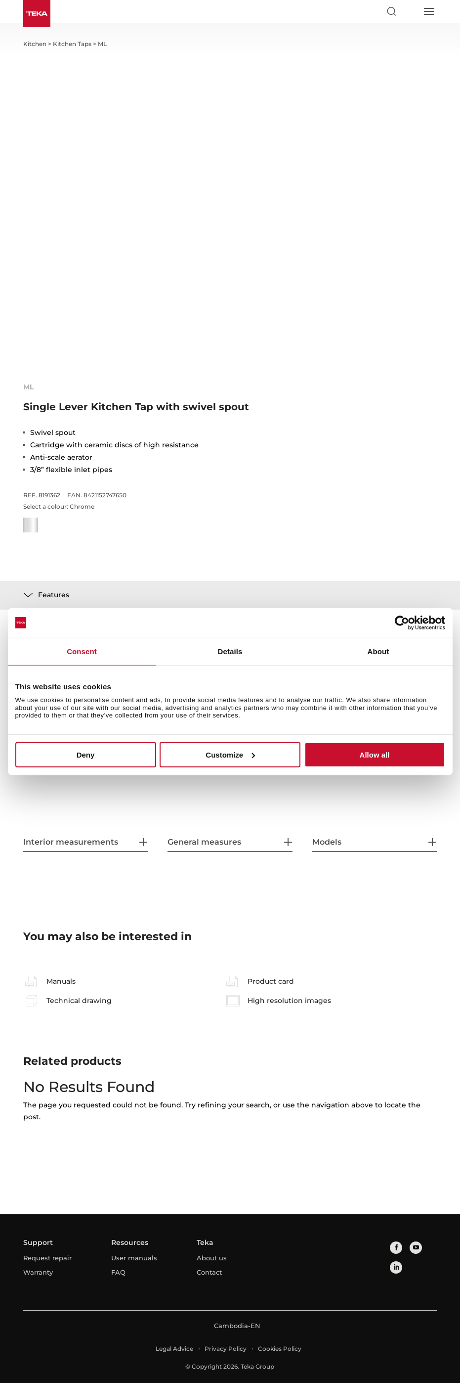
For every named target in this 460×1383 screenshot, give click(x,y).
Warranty (38, 1272)
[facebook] (396, 1247)
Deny (86, 755)
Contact (209, 1272)
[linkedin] (396, 1267)
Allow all (375, 755)
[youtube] (415, 1247)
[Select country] (409, 11)
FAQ (118, 1272)
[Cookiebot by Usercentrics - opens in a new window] (402, 622)
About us (212, 1258)
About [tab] (378, 651)
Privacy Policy (226, 1348)
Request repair (47, 1258)
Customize (230, 755)
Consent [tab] (82, 651)
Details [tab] (230, 651)
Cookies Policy (279, 1348)
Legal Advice (174, 1348)
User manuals (134, 1258)
